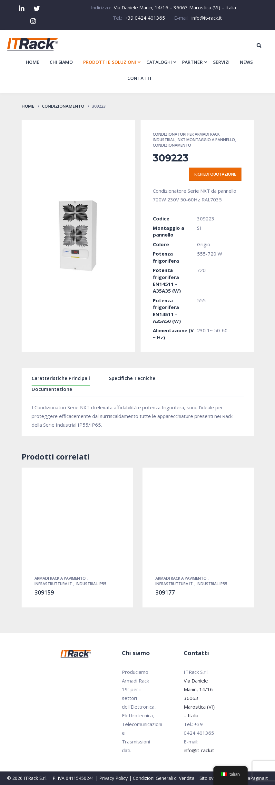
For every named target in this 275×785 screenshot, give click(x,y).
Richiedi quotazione (215, 174)
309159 (44, 592)
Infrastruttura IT (53, 583)
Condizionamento (63, 106)
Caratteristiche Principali (61, 378)
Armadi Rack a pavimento (60, 578)
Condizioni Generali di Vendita (163, 778)
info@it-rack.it (207, 18)
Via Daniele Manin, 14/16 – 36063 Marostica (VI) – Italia (175, 7)
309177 (165, 592)
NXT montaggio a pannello (206, 139)
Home (28, 106)
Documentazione (52, 389)
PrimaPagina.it (253, 778)
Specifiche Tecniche (132, 378)
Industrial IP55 (91, 583)
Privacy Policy (113, 778)
